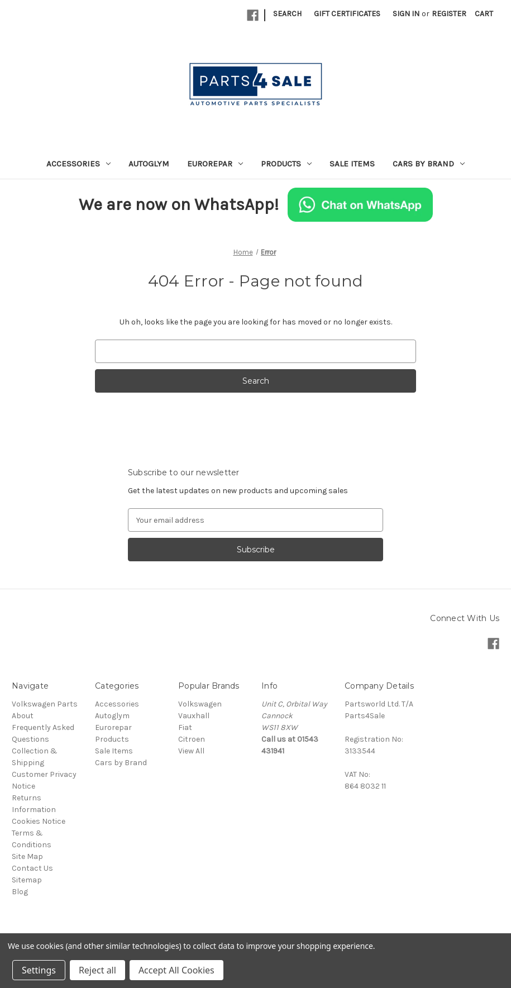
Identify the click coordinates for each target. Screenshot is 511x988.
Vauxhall (193, 715)
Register (449, 13)
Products (286, 164)
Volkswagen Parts (45, 704)
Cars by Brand (429, 164)
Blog (20, 891)
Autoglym (148, 164)
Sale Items (352, 164)
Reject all (97, 970)
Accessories (78, 164)
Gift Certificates (347, 13)
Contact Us (32, 868)
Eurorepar (215, 164)
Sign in (406, 13)
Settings (39, 970)
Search (287, 13)
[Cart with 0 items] (484, 13)
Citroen (191, 739)
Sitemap (27, 880)
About (23, 715)
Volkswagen (200, 704)
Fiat (185, 727)
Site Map (27, 856)
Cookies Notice (38, 821)
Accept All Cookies (176, 970)
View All (191, 751)
